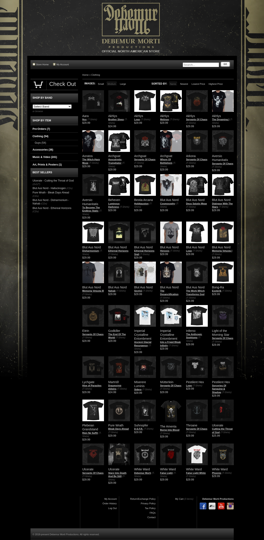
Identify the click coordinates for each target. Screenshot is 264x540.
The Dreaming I (220, 119)
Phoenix (216, 473)
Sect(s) (138, 290)
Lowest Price (198, 84)
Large (123, 84)
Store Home (41, 64)
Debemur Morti (142, 473)
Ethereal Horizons (118, 250)
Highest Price (216, 84)
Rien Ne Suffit (90, 433)
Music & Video (45, 157)
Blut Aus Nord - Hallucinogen (49, 188)
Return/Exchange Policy (142, 499)
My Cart (179, 499)
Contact (151, 517)
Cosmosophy (167, 203)
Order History (109, 503)
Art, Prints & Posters (47, 164)
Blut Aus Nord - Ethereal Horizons (52, 208)
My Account (61, 64)
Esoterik (216, 290)
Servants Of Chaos (196, 119)
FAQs (153, 512)
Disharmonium (90, 250)
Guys (40, 142)
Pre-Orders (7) (41, 128)
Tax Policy (150, 508)
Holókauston (141, 203)
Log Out (112, 508)
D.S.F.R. (138, 429)
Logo (137, 119)
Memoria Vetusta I (222, 250)
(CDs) (69, 188)
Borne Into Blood (169, 430)
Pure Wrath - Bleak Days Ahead (51, 192)
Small (101, 84)
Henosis (165, 250)
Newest (184, 84)
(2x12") (36, 184)
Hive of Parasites (92, 385)
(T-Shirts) (92, 119)
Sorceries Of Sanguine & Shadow (219, 389)
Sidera (138, 389)
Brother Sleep (116, 119)
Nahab (112, 290)
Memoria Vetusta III (93, 290)
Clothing (95, 75)
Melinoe (164, 119)
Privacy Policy (148, 503)
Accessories (43, 149)
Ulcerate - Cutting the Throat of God (53, 180)
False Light (166, 473)
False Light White (196, 473)
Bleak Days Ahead (118, 429)
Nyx (84, 119)
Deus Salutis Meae (196, 203)
